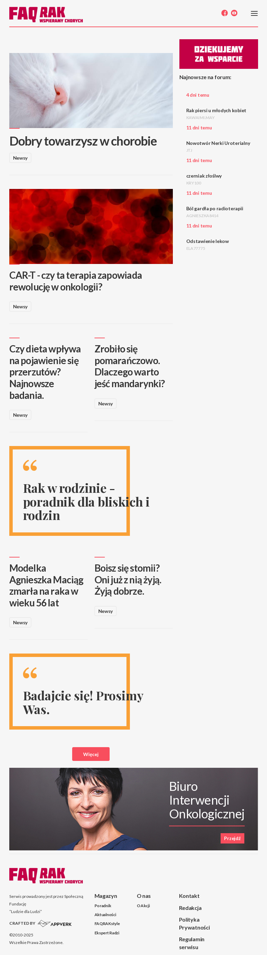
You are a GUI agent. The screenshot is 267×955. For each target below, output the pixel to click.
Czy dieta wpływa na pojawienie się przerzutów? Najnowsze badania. (45, 372)
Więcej (91, 754)
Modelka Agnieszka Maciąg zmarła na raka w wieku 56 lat (46, 585)
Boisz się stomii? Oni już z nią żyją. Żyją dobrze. (128, 579)
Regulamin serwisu (191, 943)
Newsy (20, 158)
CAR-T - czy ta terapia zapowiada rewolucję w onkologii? (75, 281)
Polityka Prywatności (194, 923)
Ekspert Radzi (106, 932)
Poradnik (102, 905)
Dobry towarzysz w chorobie (83, 140)
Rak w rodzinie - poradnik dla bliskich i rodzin (86, 501)
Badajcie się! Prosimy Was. (83, 702)
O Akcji (143, 905)
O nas (144, 895)
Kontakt (189, 895)
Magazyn (105, 895)
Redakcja (190, 907)
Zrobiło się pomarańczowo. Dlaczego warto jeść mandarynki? (129, 366)
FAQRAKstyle (107, 923)
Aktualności (105, 914)
